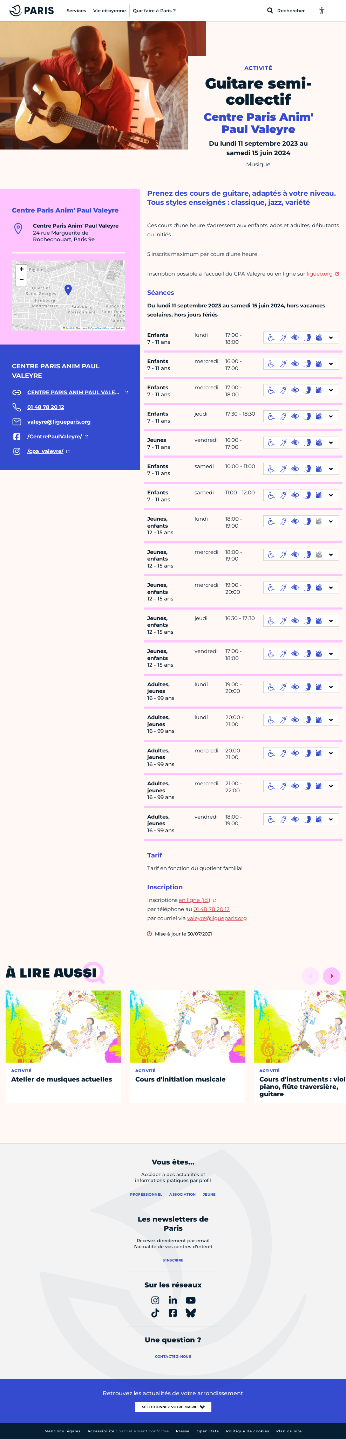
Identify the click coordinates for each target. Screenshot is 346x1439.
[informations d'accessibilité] (301, 337)
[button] (68, 290)
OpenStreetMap (99, 328)
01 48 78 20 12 (212, 909)
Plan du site (289, 1431)
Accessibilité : (128, 1431)
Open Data (208, 1431)
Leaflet (68, 328)
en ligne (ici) (194, 900)
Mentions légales (63, 1431)
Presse (183, 1431)
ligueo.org (320, 273)
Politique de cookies (247, 1431)
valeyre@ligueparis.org (217, 918)
